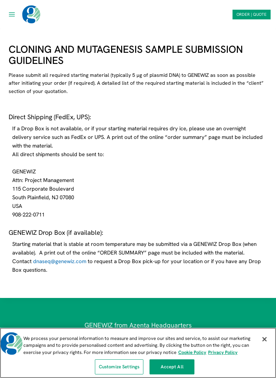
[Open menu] (12, 14)
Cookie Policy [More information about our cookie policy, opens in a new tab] (192, 352)
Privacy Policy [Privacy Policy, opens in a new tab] (223, 352)
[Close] (264, 339)
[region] (138, 353)
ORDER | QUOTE (251, 14)
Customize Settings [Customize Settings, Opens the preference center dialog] (119, 367)
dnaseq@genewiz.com (59, 261)
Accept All (172, 367)
